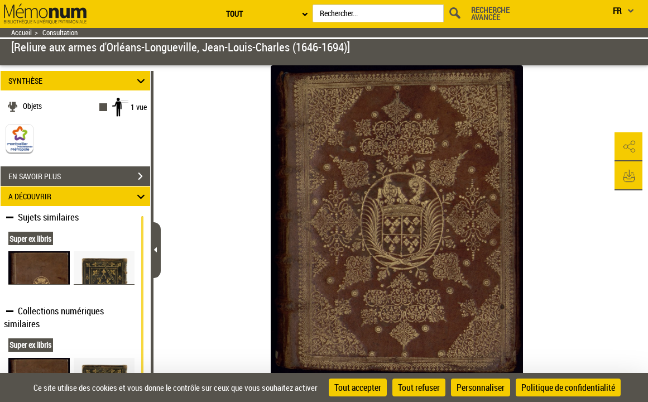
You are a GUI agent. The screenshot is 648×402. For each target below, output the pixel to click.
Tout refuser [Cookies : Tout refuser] (419, 387)
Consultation (60, 32)
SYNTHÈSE (78, 80)
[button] (628, 146)
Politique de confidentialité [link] (568, 387)
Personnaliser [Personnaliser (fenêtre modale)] (481, 387)
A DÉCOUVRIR (78, 196)
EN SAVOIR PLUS (79, 176)
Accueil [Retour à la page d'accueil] (21, 32)
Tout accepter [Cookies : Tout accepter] (357, 387)
